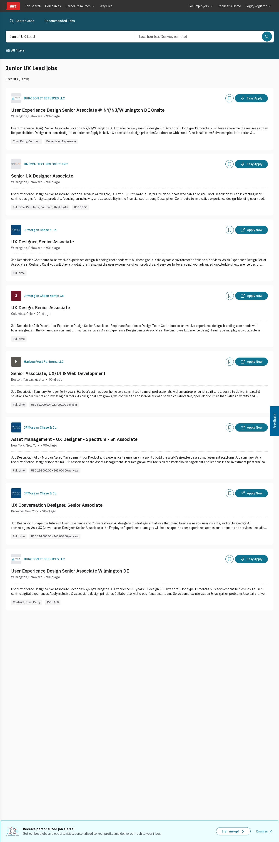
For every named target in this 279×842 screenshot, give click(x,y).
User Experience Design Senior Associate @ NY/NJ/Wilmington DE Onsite (87, 110)
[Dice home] (12, 6)
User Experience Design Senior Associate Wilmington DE (70, 571)
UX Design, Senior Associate (40, 307)
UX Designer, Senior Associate (42, 242)
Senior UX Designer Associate (42, 176)
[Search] (267, 37)
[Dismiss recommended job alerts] (264, 831)
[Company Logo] (16, 98)
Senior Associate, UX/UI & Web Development (58, 373)
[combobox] (64, 36)
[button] (274, 421)
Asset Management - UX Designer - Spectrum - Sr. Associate (74, 439)
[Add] (229, 98)
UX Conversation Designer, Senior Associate (56, 505)
